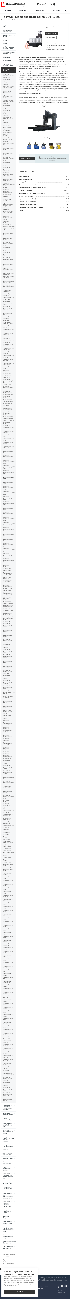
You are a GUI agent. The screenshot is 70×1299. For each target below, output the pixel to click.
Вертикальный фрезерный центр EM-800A (8, 783)
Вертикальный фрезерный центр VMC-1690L (7, 641)
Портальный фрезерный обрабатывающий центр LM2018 (7, 736)
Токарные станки (8, 1158)
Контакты (56, 10)
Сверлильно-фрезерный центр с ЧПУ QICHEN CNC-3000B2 (8, 212)
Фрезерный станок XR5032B (8, 970)
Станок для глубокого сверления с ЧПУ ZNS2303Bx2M (8, 91)
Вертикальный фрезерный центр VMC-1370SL (7, 672)
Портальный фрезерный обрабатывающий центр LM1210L (7, 756)
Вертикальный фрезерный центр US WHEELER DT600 (8, 286)
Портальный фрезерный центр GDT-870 (9, 550)
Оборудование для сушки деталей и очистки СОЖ (7, 1204)
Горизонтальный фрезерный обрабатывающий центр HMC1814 (7, 566)
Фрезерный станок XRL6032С (8, 1045)
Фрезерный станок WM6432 (8, 929)
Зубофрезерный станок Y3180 (7, 819)
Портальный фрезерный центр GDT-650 (9, 560)
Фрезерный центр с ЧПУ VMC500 (8, 294)
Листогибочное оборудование (7, 1153)
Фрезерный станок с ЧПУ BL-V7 (8, 360)
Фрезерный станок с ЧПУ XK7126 (8, 826)
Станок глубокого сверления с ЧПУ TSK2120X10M (7, 129)
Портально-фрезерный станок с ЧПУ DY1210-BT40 (9, 228)
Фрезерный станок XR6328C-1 (8, 996)
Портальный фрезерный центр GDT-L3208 (9, 493)
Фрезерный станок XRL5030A (8, 1030)
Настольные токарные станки (8, 1114)
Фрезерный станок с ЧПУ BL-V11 (8, 352)
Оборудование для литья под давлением (7, 1211)
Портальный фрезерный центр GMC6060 (7, 218)
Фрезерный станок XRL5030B (8, 1026)
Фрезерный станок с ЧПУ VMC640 (8, 317)
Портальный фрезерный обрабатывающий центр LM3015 (7, 729)
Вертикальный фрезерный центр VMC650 (7, 313)
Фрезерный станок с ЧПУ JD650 (8, 428)
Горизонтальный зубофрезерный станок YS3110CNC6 (8, 841)
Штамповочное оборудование (7, 1162)
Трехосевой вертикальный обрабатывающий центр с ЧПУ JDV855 (8, 414)
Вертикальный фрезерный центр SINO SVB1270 (9, 797)
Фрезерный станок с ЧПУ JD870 (8, 432)
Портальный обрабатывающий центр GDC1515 (7, 223)
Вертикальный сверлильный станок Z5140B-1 (8, 81)
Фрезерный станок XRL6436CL (8, 1056)
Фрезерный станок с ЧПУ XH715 (8, 435)
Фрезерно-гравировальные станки (8, 1132)
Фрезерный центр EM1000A (7, 1067)
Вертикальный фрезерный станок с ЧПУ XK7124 (8, 169)
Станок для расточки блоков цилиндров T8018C (8, 854)
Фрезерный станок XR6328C (8, 1000)
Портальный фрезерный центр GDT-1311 (9, 534)
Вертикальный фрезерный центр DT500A (7, 772)
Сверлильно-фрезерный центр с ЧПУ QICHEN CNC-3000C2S (8, 198)
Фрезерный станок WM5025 (8, 922)
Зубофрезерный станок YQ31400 (7, 845)
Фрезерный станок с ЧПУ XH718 (8, 439)
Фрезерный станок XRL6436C (8, 1060)
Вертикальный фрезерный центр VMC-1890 (7, 1079)
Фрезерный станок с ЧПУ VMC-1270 (8, 811)
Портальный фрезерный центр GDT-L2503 (9, 467)
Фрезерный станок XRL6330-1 (8, 1052)
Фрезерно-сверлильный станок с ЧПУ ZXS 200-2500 (8, 86)
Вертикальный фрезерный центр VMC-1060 (7, 630)
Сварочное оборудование (7, 1217)
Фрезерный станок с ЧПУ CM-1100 (8, 326)
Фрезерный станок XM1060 (8, 948)
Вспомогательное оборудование (8, 1247)
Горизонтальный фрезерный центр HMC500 (7, 717)
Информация (40, 11)
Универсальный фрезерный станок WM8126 (8, 859)
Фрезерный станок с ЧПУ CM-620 (8, 334)
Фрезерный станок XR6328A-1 (8, 989)
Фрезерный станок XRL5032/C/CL (8, 1037)
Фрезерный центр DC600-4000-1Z (7, 822)
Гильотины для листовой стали (7, 1182)
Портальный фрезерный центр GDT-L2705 (9, 508)
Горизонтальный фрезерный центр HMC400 (7, 791)
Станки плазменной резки (8, 1119)
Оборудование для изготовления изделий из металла (8, 1139)
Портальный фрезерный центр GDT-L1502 (9, 488)
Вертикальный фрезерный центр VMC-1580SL (7, 666)
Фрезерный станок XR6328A (8, 993)
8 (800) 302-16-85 (47, 4)
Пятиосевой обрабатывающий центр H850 (7, 802)
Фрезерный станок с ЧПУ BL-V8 (8, 356)
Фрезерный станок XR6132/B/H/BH (8, 982)
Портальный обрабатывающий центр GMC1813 (7, 372)
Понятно (20, 1292)
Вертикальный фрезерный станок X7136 (8, 244)
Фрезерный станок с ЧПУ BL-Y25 (8, 367)
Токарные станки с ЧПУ (8, 25)
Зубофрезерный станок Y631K (7, 376)
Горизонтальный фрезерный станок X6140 (8, 233)
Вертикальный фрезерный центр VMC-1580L (7, 646)
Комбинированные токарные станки (8, 47)
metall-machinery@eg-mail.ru (62, 1292)
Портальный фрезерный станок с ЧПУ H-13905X (8, 179)
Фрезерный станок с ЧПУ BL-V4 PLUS (8, 364)
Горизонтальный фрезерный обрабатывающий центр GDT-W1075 (7, 579)
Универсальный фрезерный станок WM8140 (8, 869)
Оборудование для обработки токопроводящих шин (8, 1176)
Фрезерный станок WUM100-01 (8, 944)
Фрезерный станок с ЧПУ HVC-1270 (8, 298)
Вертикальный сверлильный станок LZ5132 (8, 107)
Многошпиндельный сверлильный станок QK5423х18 (8, 102)
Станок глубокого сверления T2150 (7, 138)
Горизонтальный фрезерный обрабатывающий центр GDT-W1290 (7, 572)
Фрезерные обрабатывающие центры (8, 1236)
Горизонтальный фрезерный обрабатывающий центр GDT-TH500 (7, 599)
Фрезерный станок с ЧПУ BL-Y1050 (8, 349)
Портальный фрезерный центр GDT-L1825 (9, 482)
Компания (23, 11)
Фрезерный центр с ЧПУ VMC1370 (8, 815)
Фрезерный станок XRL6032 (8, 1049)
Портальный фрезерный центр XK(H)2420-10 (7, 831)
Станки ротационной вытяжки (6, 1168)
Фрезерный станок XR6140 (8, 985)
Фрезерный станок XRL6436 (8, 1064)
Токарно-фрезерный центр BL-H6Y (8, 697)
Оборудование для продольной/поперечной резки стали (8, 1229)
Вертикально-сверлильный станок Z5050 (8, 807)
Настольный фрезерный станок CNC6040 (8, 836)
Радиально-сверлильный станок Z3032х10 (8, 269)
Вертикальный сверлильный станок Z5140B (8, 159)
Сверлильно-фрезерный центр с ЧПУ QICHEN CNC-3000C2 (8, 205)
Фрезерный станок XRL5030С (8, 1023)
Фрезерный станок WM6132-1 (8, 877)
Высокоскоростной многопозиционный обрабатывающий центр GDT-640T (8, 612)
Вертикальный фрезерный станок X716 (8, 259)
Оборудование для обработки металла (7, 1188)
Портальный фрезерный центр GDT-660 (9, 555)
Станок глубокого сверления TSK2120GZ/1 (7, 134)
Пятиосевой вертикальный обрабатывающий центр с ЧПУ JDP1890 (8, 1073)
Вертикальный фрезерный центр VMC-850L (7, 661)
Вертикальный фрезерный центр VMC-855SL (7, 677)
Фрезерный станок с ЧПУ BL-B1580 (8, 337)
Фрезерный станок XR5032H (8, 967)
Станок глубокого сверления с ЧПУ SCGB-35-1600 (9, 692)
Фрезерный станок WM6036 (8, 892)
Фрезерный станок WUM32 (8, 937)
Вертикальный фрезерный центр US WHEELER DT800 (8, 281)
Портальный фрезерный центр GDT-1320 (9, 457)
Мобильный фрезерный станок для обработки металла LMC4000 (9, 185)
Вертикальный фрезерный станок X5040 (8, 254)
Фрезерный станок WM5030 (8, 918)
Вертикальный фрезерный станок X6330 (8, 249)
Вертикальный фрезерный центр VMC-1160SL (7, 1094)
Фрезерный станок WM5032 (8, 903)
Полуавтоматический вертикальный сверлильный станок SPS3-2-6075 (8, 275)
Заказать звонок (62, 4)
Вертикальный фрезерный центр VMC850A (7, 308)
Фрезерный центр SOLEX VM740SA (7, 787)
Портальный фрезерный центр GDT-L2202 (9, 477)
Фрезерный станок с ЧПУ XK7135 (8, 447)
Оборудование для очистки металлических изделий (7, 1107)
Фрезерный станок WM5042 (8, 907)
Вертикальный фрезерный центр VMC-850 (7, 635)
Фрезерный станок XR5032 (8, 974)
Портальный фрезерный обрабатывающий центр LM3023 (7, 723)
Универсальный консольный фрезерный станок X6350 (8, 387)
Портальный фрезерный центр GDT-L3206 (9, 498)
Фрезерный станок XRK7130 (8, 1019)
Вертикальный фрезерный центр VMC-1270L (7, 651)
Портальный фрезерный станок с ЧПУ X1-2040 (8, 174)
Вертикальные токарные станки (8, 64)
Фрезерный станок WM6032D (8, 896)
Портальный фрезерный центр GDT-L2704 (9, 513)
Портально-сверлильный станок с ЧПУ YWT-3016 (8, 124)
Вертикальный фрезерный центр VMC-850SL (7, 682)
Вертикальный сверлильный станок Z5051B (8, 153)
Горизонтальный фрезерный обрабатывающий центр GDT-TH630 (7, 592)
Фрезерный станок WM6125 (8, 888)
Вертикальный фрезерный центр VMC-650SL (7, 687)
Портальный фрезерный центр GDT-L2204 (9, 519)
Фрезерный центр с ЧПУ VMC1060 (8, 291)
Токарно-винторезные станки (7, 42)
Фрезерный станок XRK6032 (8, 1011)
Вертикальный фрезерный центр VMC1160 (7, 1099)
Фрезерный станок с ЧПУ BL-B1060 (8, 341)
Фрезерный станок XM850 (8, 955)
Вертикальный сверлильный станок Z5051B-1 (8, 148)
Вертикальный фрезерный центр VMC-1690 (7, 625)
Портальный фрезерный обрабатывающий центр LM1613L (7, 192)
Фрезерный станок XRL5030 (8, 1034)
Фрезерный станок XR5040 (8, 978)
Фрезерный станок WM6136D (8, 873)
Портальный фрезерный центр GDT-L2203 (9, 472)
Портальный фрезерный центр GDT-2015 (9, 524)
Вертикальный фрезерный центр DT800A (7, 767)
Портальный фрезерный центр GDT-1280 (9, 539)
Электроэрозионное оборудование (9, 53)
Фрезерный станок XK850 (8, 959)
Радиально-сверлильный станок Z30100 (8, 96)
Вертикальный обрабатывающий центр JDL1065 (7, 424)
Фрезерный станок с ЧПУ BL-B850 (8, 345)
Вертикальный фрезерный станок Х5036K (8, 238)
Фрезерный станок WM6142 (8, 926)
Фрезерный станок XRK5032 (8, 1004)
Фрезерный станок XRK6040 (8, 1015)
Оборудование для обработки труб (7, 1125)
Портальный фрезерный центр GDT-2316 (9, 451)
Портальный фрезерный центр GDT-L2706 (9, 503)
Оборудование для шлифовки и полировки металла (8, 1147)
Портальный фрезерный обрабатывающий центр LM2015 (7, 742)
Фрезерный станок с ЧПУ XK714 (8, 443)
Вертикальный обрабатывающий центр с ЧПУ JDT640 (8, 393)
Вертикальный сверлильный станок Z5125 (8, 164)
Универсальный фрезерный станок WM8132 (8, 864)
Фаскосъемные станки (7, 36)
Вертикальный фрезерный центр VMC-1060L (7, 656)
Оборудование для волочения (7, 1222)
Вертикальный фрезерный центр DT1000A (7, 762)
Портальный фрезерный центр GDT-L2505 (9, 462)
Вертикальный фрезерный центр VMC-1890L (7, 1084)
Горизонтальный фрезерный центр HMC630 (7, 712)
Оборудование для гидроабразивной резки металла (8, 1196)
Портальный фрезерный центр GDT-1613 (9, 529)
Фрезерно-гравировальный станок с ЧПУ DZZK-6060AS (8, 118)
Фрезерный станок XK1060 (8, 952)
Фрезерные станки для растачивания (7, 59)
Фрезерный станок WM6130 (8, 885)
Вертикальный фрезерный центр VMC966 (7, 303)
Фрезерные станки (6, 70)
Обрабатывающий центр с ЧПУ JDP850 (8, 402)
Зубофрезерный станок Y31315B (7, 849)
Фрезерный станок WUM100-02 (8, 941)
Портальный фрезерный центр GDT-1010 (9, 545)
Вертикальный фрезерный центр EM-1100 (8, 381)
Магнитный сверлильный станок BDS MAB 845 (8, 76)
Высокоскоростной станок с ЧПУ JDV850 (8, 419)
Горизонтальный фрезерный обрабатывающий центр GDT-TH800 (7, 586)
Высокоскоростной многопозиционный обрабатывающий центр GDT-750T (8, 606)
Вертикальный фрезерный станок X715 (8, 264)
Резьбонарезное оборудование (7, 30)
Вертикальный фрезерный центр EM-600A (8, 777)
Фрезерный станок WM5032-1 (8, 900)
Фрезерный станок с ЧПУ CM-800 (8, 330)
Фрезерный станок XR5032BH (8, 963)
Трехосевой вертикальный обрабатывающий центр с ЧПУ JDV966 (8, 407)
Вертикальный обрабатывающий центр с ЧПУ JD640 (7, 398)
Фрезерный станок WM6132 (8, 881)
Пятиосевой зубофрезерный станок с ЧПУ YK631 (8, 322)
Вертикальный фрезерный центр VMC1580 (7, 701)
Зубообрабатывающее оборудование (9, 1242)
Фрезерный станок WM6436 (8, 933)
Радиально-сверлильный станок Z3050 (8, 143)
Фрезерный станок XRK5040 (8, 1008)
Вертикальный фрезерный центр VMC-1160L (7, 1089)
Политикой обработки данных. (58, 1280)
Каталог (8, 11)
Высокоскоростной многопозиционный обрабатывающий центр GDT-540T (8, 619)
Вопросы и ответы (42, 1286)
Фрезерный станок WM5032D (8, 914)
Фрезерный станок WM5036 (8, 911)
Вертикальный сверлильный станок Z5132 (8, 112)
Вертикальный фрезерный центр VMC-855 (7, 706)
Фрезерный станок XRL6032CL (8, 1041)
